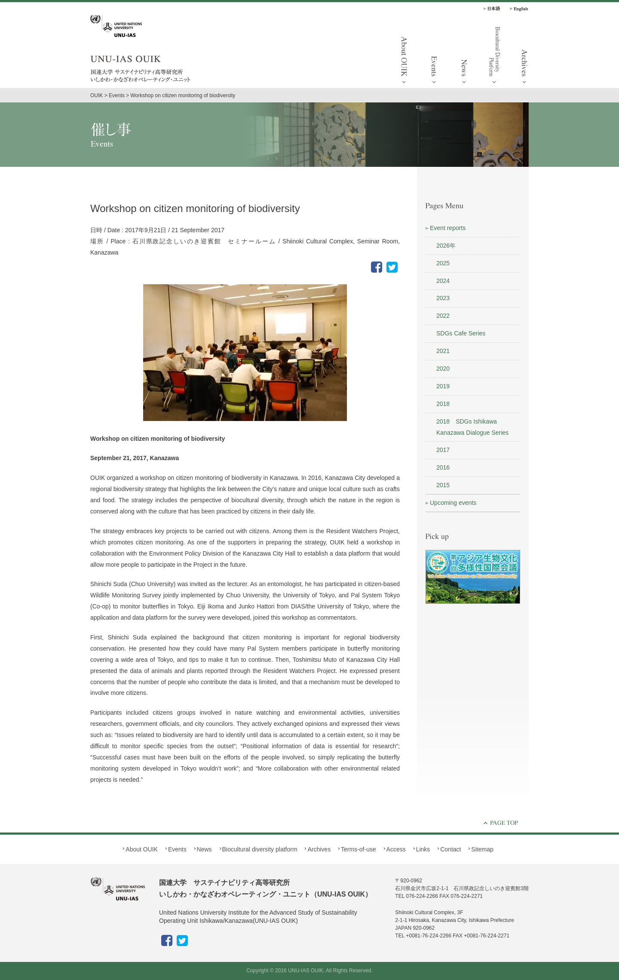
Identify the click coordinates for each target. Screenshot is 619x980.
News (464, 56)
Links (423, 849)
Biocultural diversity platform (494, 56)
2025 (443, 263)
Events (434, 56)
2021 (443, 350)
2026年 (446, 245)
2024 (443, 280)
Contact (450, 849)
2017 (443, 449)
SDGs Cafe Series (460, 333)
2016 (443, 467)
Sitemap (482, 849)
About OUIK (404, 56)
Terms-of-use (358, 849)
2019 (443, 386)
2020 (443, 368)
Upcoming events (453, 502)
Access (396, 849)
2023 (443, 298)
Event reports (448, 227)
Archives (524, 56)
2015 (443, 485)
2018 (443, 403)
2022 (443, 315)
